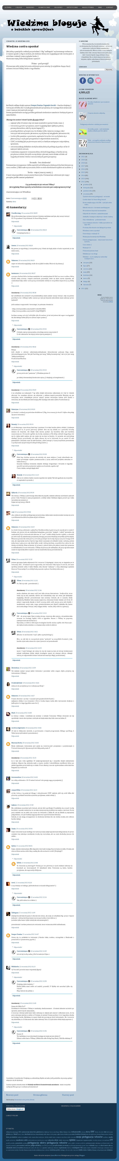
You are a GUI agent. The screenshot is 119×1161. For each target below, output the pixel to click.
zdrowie (67, 1150)
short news (104, 1145)
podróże (82, 1143)
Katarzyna (14, 409)
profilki (101, 298)
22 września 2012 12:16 (39, 897)
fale (105, 1132)
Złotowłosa (15, 668)
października (87, 191)
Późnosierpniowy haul (90, 251)
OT (111, 1140)
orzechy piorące (97, 1140)
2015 (83, 172)
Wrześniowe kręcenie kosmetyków (94, 210)
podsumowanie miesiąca (93, 1143)
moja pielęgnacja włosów (89, 1137)
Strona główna (40, 1095)
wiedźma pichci (55, 1150)
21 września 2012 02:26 (24, 882)
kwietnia (86, 275)
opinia (72, 1140)
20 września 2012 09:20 (27, 409)
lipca (85, 266)
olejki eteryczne (64, 1140)
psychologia (72, 1145)
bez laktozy (45, 1132)
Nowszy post (12, 1095)
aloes (31, 1132)
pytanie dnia (84, 1145)
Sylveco (69, 1148)
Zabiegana (14, 913)
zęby (71, 1150)
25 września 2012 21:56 (39, 1031)
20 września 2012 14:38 (24, 713)
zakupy (62, 1150)
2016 (83, 169)
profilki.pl (111, 301)
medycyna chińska (44, 1137)
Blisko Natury (64, 1132)
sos (41, 1148)
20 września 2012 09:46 (23, 512)
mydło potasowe (11, 1140)
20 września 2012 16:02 (30, 777)
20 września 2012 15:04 (31, 743)
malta (29, 1137)
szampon (76, 1148)
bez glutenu (38, 1132)
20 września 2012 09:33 (39, 370)
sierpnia (86, 262)
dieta (14, 201)
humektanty (39, 1134)
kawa (62, 1134)
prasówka (44, 1145)
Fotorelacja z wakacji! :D (91, 233)
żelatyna (110, 1150)
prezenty (49, 1145)
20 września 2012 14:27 (27, 696)
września (86, 194)
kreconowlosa (16, 777)
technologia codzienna (103, 1148)
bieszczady (53, 1132)
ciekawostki (76, 1132)
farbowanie (110, 1132)
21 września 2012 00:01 (24, 846)
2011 (83, 288)
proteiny (66, 1145)
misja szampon (57, 1137)
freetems (111, 298)
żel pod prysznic (102, 1150)
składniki (9, 1148)
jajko (58, 1134)
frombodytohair (16, 683)
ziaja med (75, 1150)
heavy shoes (21, 1134)
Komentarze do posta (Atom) (24, 1100)
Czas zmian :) (87, 245)
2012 (83, 182)
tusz (43, 1150)
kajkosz (14, 805)
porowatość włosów (23, 1145)
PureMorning (16, 213)
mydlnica (105, 1137)
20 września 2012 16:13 (29, 790)
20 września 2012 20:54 (24, 829)
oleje (56, 1140)
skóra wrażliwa (18, 1148)
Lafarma (110, 1134)
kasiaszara (15, 273)
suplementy (63, 1148)
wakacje (47, 1150)
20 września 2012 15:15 (28, 758)
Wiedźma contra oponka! (91, 230)
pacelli (8, 1143)
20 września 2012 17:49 (25, 805)
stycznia (86, 284)
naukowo (20, 1140)
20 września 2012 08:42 (28, 347)
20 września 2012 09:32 (39, 329)
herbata (27, 1134)
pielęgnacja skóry (36, 1143)
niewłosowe (40, 1140)
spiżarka (44, 1148)
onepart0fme (15, 790)
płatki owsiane (76, 1143)
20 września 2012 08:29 (27, 260)
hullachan (33, 1134)
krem (83, 1134)
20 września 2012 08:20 (25, 245)
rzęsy (96, 1145)
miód (50, 1137)
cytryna (83, 1132)
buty (69, 1132)
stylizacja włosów (53, 1148)
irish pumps (54, 1134)
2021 (83, 156)
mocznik (73, 1137)
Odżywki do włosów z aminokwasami (95, 213)
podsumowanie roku (107, 1143)
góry (12, 1134)
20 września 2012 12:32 (24, 559)
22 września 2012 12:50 (39, 981)
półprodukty (36, 1145)
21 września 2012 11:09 (27, 913)
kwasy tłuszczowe (102, 1134)
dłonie (96, 1132)
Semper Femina (16, 934)
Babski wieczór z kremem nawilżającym (96, 207)
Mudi (13, 713)
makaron (20, 1137)
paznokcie (18, 1143)
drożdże (101, 1132)
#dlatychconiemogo (12, 1132)
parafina (12, 1143)
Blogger (82, 1155)
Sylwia (13, 846)
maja (85, 272)
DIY (92, 1131)
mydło (111, 1137)
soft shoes (37, 1148)
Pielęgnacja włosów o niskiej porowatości (94, 124)
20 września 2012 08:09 (29, 213)
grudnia (86, 184)
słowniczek (27, 1148)
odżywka (51, 1140)
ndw (26, 1140)
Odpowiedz (15, 221)
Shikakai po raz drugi (90, 254)
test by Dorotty (19, 1150)
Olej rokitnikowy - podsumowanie (94, 220)
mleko (69, 1137)
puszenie (78, 1145)
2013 (83, 178)
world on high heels (18, 728)
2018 (83, 163)
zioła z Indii (87, 1150)
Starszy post (68, 1095)
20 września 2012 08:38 (28, 293)
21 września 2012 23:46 (30, 863)
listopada (86, 187)
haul (15, 1134)
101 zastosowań (23, 1132)
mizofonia (64, 1137)
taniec (85, 1148)
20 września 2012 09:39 (26, 493)
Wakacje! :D (87, 248)
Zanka (13, 829)
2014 (83, 175)
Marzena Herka (16, 743)
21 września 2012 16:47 (31, 934)
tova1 (13, 882)
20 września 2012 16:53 (34, 648)
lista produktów (11, 1137)
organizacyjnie (87, 1140)
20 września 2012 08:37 (27, 273)
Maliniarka (15, 966)
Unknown (14, 260)
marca (85, 278)
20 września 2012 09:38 (39, 454)
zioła (81, 1150)
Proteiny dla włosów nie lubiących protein (97, 227)
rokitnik (91, 1145)
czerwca (86, 269)
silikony (110, 1145)
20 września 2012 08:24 (39, 230)
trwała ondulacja (37, 1150)
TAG (81, 1148)
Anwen (13, 245)
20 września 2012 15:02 (33, 728)
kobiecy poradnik (69, 1134)
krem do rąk (89, 1134)
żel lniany (94, 1150)
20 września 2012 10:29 (27, 527)
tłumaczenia (27, 1150)
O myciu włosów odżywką (96, 113)
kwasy (95, 1134)
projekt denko (57, 1145)
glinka (8, 1134)
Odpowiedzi (18, 226)
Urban (13, 559)
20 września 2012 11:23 (31, 475)
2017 (83, 166)
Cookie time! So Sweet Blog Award (94, 199)
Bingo (57, 1132)
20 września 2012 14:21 (30, 632)
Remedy (14, 424)
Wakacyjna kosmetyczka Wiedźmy (94, 237)
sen (99, 1145)
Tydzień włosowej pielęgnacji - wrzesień (96, 196)
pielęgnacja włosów (57, 1143)
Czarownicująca (16, 198)
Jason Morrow (56, 1155)
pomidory (13, 1145)
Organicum (79, 1140)
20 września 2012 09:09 (28, 390)
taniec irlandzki (92, 1148)
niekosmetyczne (32, 1140)
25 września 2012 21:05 (28, 1003)
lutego (85, 281)
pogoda (8, 1145)
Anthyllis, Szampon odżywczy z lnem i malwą (98, 216)
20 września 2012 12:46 (34, 590)
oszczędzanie (105, 1140)
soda (32, 1148)
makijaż (25, 1137)
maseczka (35, 1137)
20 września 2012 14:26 (31, 683)
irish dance (47, 1134)
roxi (12, 512)
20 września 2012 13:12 (39, 613)
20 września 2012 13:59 (28, 668)
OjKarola (14, 493)
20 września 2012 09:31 (25, 424)
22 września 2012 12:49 (39, 951)
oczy (46, 1140)
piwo (69, 1143)
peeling (25, 1143)
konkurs (78, 1134)
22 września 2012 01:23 (27, 966)
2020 (83, 160)
